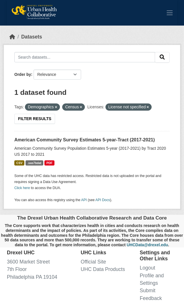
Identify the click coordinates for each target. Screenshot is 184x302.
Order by (22, 74)
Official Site (93, 262)
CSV (19, 163)
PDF (49, 163)
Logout (147, 268)
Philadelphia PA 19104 (32, 277)
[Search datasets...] (84, 57)
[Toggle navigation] (170, 13)
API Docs (102, 200)
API (84, 200)
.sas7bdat (34, 163)
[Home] (12, 37)
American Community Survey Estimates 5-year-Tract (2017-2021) (84, 139)
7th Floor (17, 269)
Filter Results (34, 118)
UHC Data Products (103, 269)
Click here (22, 188)
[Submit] (162, 57)
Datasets (31, 37)
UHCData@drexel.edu (147, 245)
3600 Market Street (28, 262)
